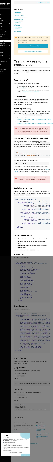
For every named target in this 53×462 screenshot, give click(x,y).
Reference (4, 47)
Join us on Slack (5, 73)
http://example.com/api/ (37, 88)
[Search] (8, 9)
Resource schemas (24, 21)
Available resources (24, 19)
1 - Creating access (8, 38)
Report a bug (4, 71)
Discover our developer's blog (41, 454)
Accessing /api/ (23, 12)
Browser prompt (23, 14)
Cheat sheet (5, 50)
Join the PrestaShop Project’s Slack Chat (43, 443)
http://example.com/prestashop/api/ (30, 93)
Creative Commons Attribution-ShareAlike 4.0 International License (31, 460)
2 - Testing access (8, 41)
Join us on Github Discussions (42, 447)
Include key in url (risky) (25, 15)
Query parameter (23, 27)
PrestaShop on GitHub (6, 69)
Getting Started (5, 34)
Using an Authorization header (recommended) (26, 18)
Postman (28, 181)
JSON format (22, 25)
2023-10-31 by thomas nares (30, 457)
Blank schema (23, 22)
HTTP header (23, 28)
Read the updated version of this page (35, 46)
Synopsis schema (23, 24)
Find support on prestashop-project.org (43, 450)
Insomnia (23, 181)
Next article (23, 32)
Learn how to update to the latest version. (35, 51)
